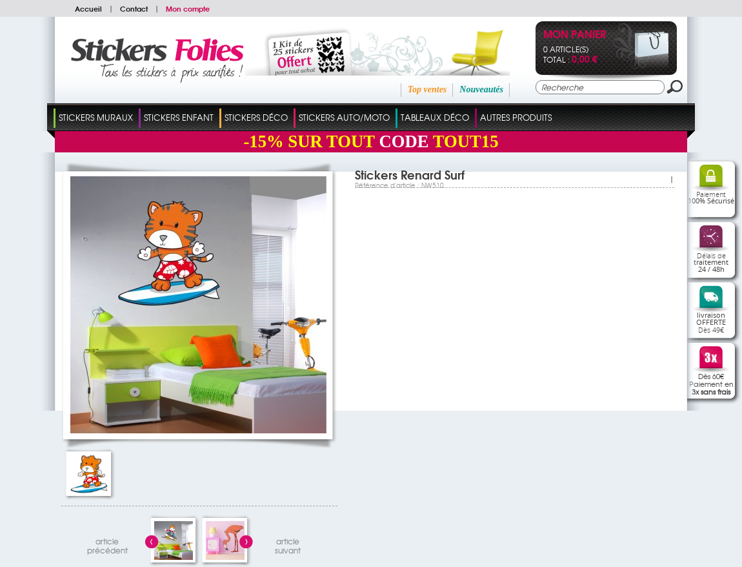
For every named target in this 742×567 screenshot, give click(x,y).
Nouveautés (481, 89)
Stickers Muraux (96, 117)
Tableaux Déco (435, 117)
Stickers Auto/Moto (344, 117)
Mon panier (574, 35)
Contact (134, 8)
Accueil (88, 8)
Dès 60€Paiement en (711, 384)
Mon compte (188, 8)
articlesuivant (288, 544)
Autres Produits (516, 117)
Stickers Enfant (179, 117)
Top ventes (427, 89)
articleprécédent (107, 544)
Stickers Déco (256, 117)
